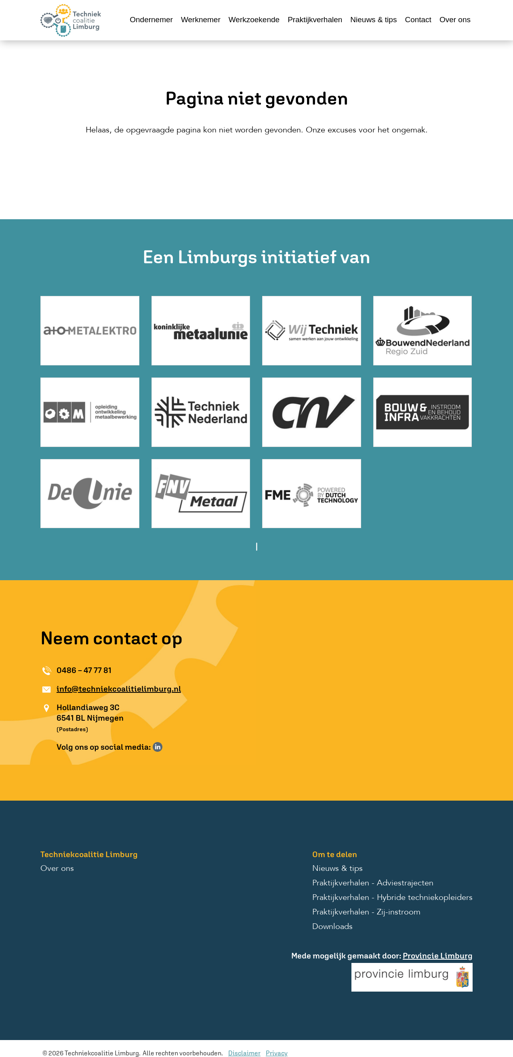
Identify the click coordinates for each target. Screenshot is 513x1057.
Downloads (332, 927)
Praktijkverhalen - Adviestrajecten (372, 883)
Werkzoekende (254, 19)
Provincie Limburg (438, 955)
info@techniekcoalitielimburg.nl (119, 688)
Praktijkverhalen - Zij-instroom (366, 912)
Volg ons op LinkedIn (157, 747)
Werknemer (201, 19)
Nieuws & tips (373, 19)
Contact (418, 19)
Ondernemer (151, 19)
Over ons (455, 19)
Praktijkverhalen (315, 19)
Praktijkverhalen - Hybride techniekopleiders (392, 898)
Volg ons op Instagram (169, 747)
